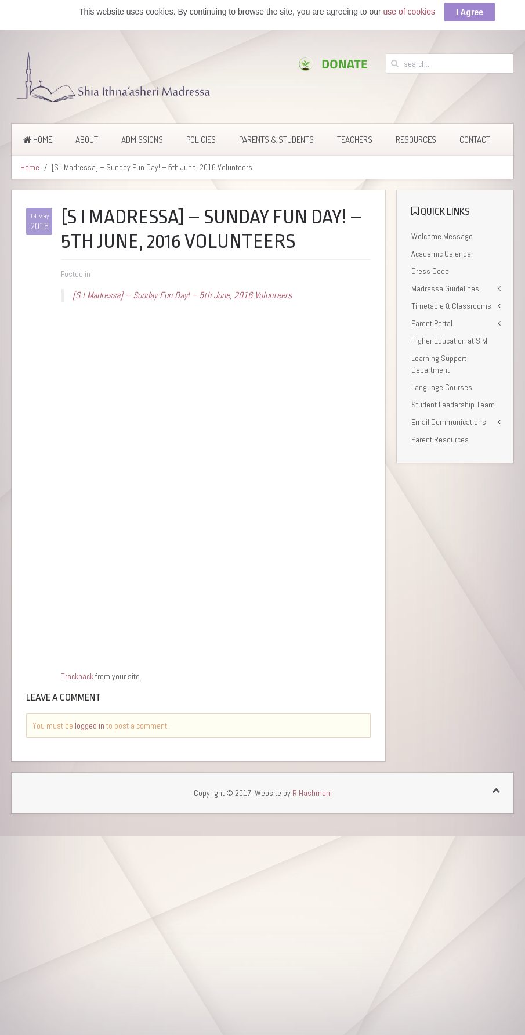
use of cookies (409, 11)
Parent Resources (440, 439)
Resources (416, 139)
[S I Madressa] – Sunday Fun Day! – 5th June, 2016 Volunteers (182, 295)
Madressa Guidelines (445, 288)
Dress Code (430, 271)
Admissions (142, 139)
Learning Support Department (438, 364)
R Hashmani (312, 793)
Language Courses (441, 387)
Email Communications (448, 422)
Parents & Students (276, 139)
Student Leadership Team (453, 404)
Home (37, 139)
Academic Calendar (442, 253)
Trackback (77, 676)
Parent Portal (431, 323)
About (86, 139)
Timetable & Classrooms (451, 306)
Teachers (354, 139)
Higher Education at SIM (449, 341)
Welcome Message (442, 236)
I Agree (469, 12)
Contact (474, 139)
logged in (89, 725)
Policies (201, 139)
